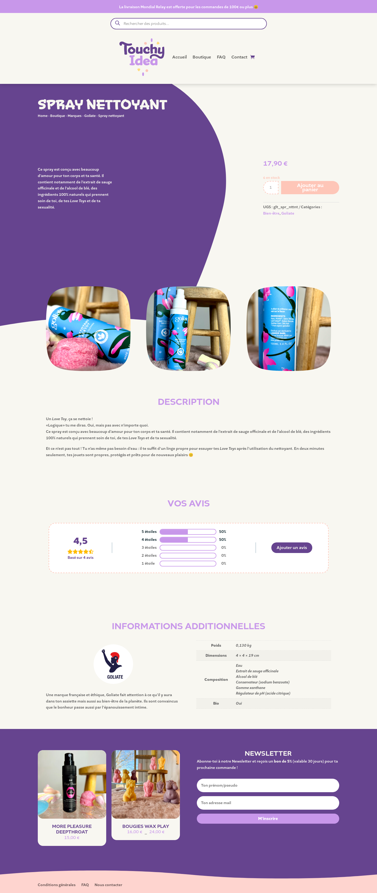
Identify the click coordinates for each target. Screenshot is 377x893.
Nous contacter (108, 885)
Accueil (179, 57)
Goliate (90, 116)
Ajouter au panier (310, 187)
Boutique (202, 57)
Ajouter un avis (292, 548)
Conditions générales (57, 885)
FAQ (221, 57)
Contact (239, 57)
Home (43, 116)
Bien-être (271, 213)
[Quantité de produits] (270, 187)
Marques (75, 116)
